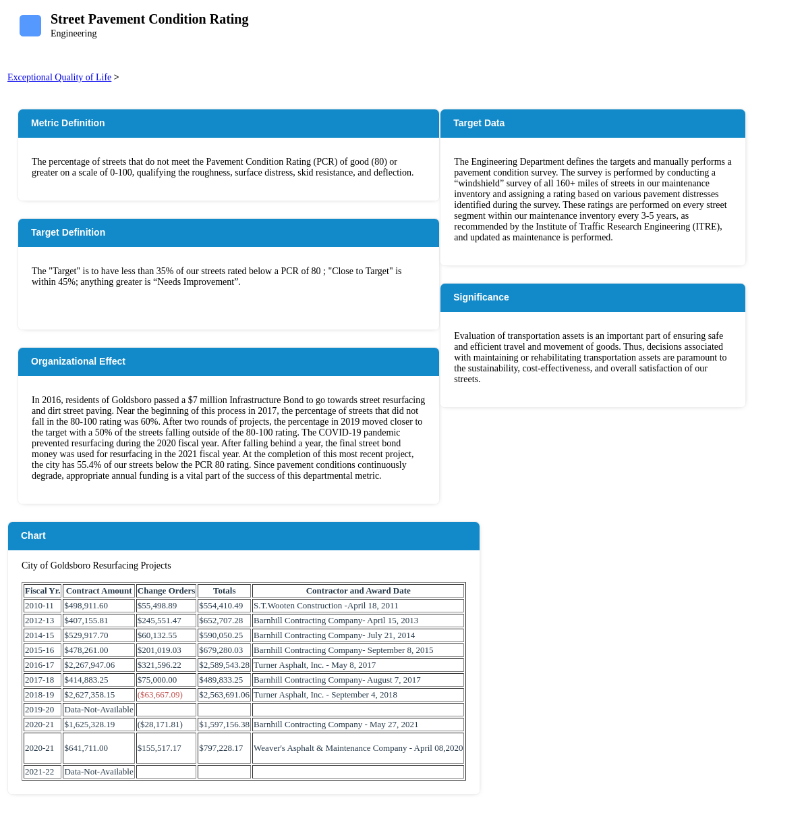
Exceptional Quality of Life (59, 77)
